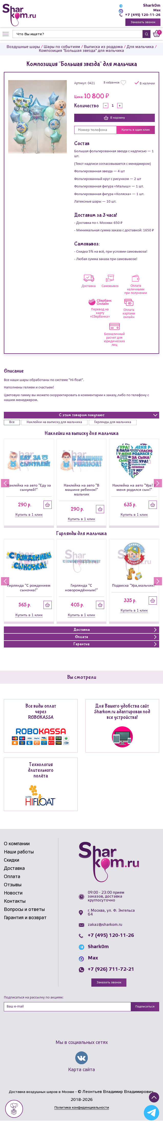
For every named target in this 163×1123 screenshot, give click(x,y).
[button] (4, 484)
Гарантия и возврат (25, 919)
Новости (13, 894)
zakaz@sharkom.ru (105, 925)
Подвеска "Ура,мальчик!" (134, 586)
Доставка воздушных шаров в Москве (41, 1094)
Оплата (12, 877)
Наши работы (19, 853)
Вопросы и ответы (24, 910)
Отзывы (12, 886)
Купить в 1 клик (28, 515)
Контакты (15, 902)
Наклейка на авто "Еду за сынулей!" (29, 488)
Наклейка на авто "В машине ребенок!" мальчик (81, 490)
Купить (47, 505)
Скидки (11, 861)
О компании (17, 845)
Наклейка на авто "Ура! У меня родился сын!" (134, 488)
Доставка (14, 869)
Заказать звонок (143, 22)
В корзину (114, 119)
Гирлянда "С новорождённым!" (81, 588)
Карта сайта (81, 1071)
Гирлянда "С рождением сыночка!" (28, 588)
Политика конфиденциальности (81, 1110)
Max (156, 10)
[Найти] (78, 35)
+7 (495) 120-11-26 (141, 15)
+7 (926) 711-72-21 (111, 970)
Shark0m (151, 5)
